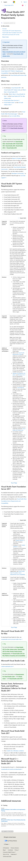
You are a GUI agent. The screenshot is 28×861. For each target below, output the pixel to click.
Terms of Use (6, 854)
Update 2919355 (19, 540)
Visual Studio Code (9, 102)
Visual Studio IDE (15, 88)
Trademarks (13, 854)
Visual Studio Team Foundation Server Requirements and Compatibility (14, 501)
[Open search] (21, 2)
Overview (4, 28)
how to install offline (14, 116)
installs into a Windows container (15, 750)
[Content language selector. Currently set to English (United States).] (10, 837)
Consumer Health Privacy (9, 852)
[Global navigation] (1, 2)
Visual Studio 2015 (10, 145)
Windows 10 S (21, 375)
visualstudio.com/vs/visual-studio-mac (11, 639)
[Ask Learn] (22, 5)
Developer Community (17, 173)
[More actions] (25, 5)
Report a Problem (16, 158)
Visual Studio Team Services (11, 100)
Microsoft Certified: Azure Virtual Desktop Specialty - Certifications (13, 820)
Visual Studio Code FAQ (15, 678)
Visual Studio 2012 (12, 148)
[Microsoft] (14, 2)
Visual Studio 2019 (10, 143)
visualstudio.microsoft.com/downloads (11, 769)
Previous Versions (15, 848)
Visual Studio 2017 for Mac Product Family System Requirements (13, 651)
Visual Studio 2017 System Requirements (11, 30)
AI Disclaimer (6, 848)
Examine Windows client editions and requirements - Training (13, 810)
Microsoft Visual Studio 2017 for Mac (10, 34)
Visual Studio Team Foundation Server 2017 (12, 32)
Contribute (10, 850)
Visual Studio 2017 (9, 5)
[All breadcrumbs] (2, 5)
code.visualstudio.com (7, 666)
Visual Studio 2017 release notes (12, 90)
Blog (4, 850)
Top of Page (14, 483)
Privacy (16, 850)
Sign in (25, 2)
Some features (20, 387)
